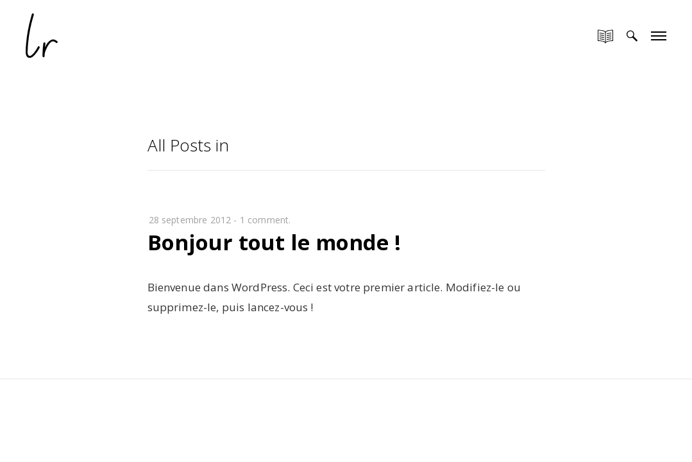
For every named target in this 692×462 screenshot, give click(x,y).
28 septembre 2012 (190, 220)
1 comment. (265, 220)
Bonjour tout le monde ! (274, 242)
